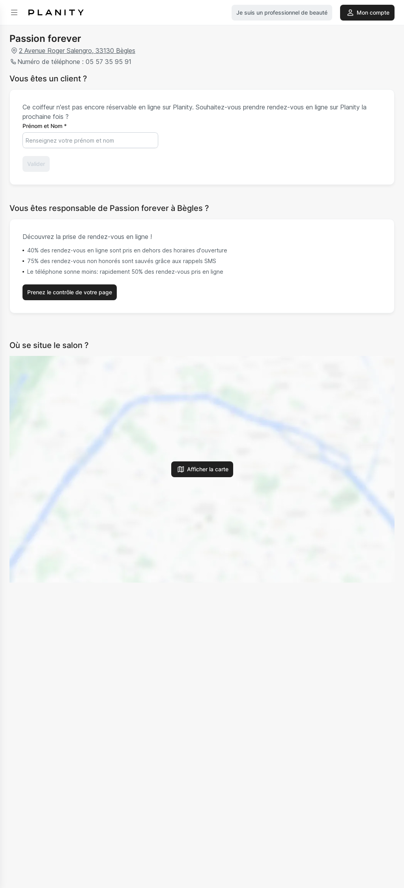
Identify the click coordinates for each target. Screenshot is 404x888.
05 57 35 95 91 (107, 62)
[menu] (14, 12)
